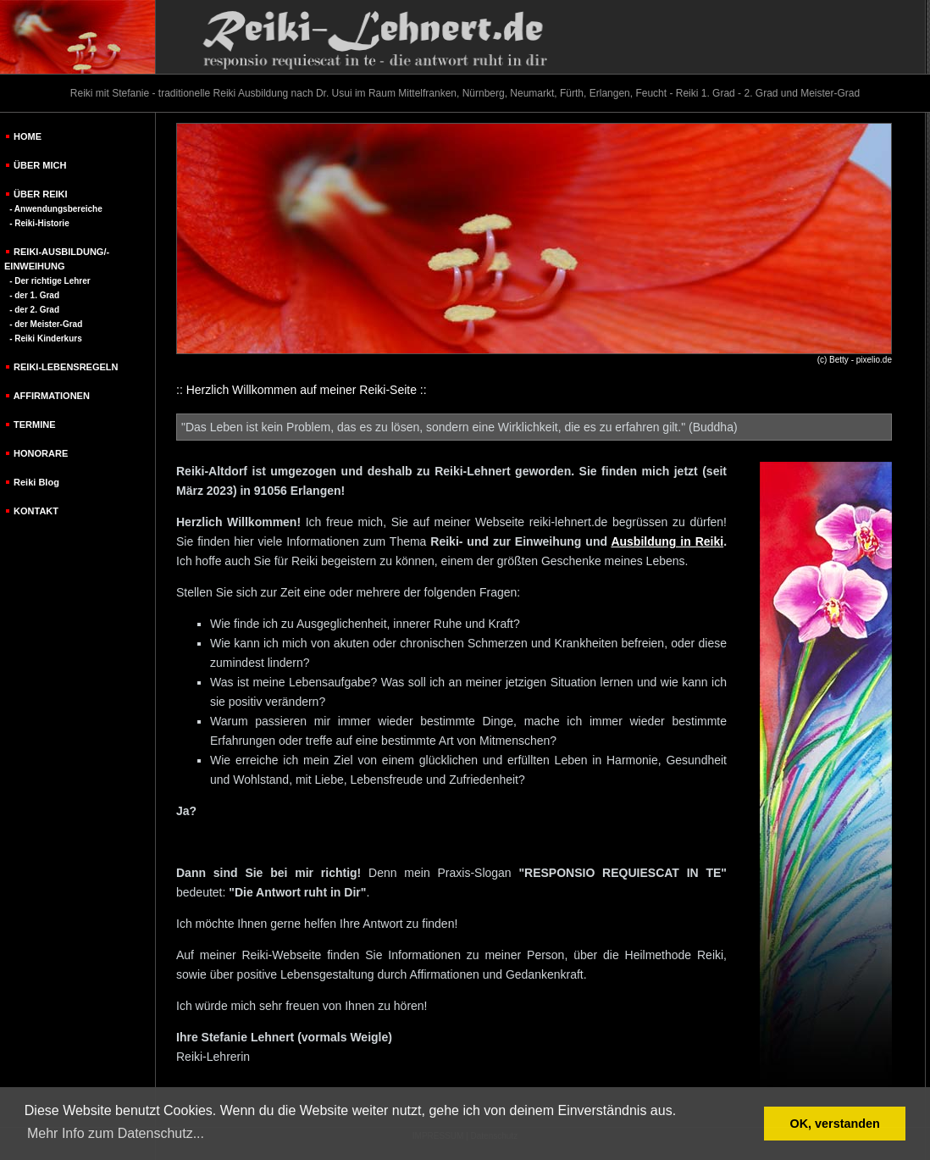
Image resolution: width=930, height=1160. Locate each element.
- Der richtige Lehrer (50, 281)
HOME (28, 136)
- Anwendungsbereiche (55, 209)
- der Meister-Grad (45, 324)
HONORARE (41, 453)
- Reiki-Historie (39, 223)
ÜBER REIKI (41, 194)
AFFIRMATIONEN (52, 396)
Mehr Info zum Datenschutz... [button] (115, 1133)
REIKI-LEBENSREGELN (66, 367)
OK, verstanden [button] (835, 1123)
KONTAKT (36, 511)
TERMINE (35, 424)
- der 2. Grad (34, 309)
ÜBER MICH (40, 165)
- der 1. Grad (34, 295)
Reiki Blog (36, 482)
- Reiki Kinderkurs (45, 338)
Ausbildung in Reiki (667, 541)
